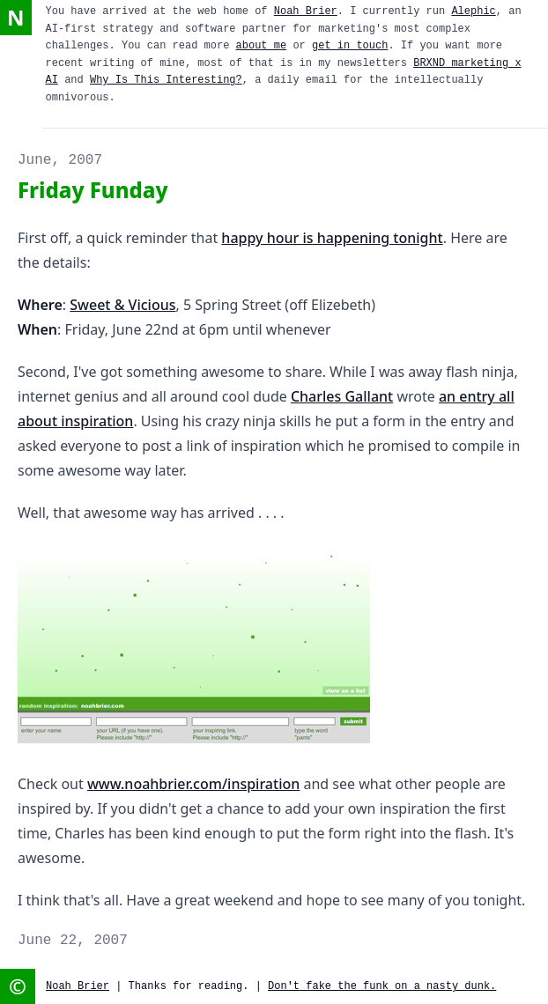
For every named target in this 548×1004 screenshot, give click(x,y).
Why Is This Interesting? (166, 80)
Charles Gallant (342, 396)
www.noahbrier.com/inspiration (193, 784)
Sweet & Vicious (122, 304)
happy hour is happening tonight (331, 237)
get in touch (350, 46)
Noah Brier (305, 11)
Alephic (473, 11)
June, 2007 (60, 160)
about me (261, 46)
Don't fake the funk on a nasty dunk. (382, 986)
